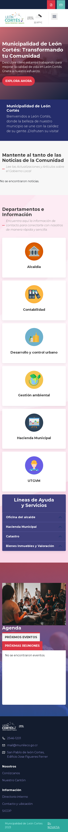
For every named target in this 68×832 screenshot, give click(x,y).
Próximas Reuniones (22, 645)
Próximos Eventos (21, 637)
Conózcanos (11, 773)
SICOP (6, 811)
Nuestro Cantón (14, 780)
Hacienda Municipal (21, 526)
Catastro (12, 536)
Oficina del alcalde (20, 517)
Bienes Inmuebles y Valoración (30, 546)
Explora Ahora (18, 81)
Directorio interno (15, 796)
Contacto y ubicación (17, 804)
